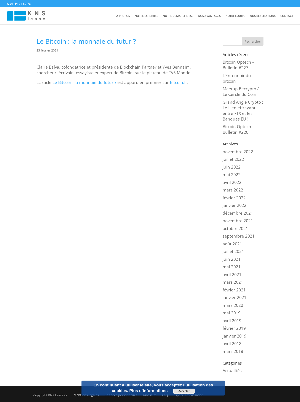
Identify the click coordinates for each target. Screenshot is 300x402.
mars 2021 (233, 282)
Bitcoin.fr (178, 82)
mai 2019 (232, 313)
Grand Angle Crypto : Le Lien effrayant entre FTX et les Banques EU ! (243, 110)
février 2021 (234, 290)
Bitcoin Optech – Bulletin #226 (238, 129)
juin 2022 (232, 167)
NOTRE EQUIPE (235, 16)
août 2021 (232, 244)
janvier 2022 (234, 205)
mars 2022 (233, 190)
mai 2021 (232, 267)
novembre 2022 (238, 151)
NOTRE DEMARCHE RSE (178, 16)
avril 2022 (232, 182)
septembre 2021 (239, 236)
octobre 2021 (235, 228)
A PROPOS (123, 16)
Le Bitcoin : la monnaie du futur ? (84, 82)
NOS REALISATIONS (263, 16)
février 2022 (234, 198)
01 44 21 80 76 (20, 4)
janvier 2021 (234, 297)
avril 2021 (232, 274)
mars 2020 (233, 305)
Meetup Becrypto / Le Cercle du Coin (241, 91)
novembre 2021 (238, 221)
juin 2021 (232, 259)
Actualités (232, 370)
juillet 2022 (233, 159)
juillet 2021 (233, 251)
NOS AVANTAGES (209, 16)
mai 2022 (232, 174)
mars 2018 (233, 351)
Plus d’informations (148, 390)
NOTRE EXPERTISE (146, 16)
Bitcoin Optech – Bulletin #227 (238, 65)
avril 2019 (232, 320)
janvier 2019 (234, 336)
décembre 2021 (238, 213)
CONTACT (286, 16)
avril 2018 (232, 343)
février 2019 (234, 328)
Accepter (183, 391)
